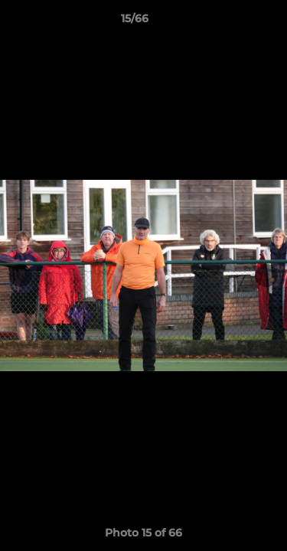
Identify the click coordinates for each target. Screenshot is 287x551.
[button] (232, 22)
